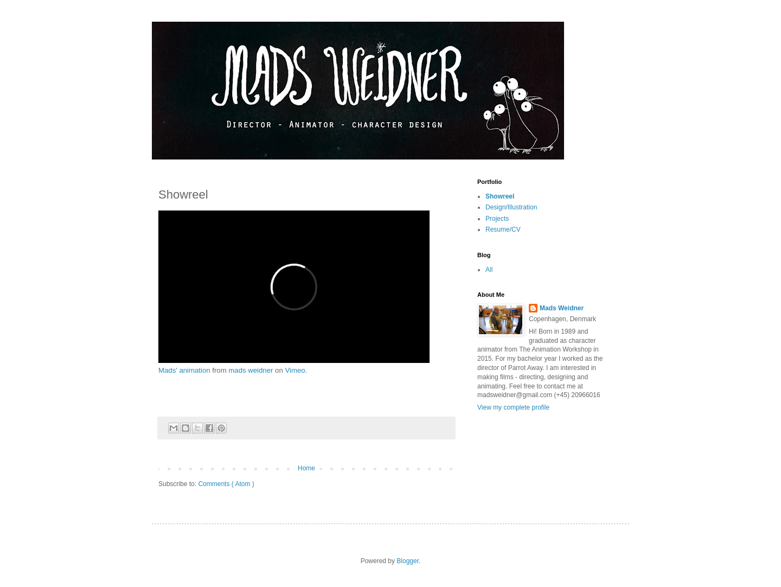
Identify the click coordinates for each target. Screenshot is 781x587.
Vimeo (295, 370)
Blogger (407, 561)
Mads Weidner (562, 308)
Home (306, 468)
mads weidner (250, 370)
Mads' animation (184, 370)
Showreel (499, 196)
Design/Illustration (511, 207)
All (488, 269)
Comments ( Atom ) (226, 484)
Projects (497, 218)
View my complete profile (513, 407)
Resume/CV (503, 229)
